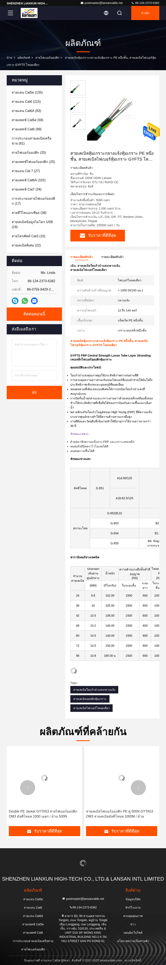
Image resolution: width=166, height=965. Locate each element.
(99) (26, 129)
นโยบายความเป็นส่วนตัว (133, 941)
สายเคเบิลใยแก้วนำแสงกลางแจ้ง (94, 689)
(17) (33, 201)
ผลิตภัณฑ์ (24, 57)
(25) (29, 152)
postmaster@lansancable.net (101, 3)
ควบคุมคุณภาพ (133, 916)
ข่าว (133, 924)
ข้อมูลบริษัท (133, 899)
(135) (27, 92)
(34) (26, 189)
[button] (27, 787)
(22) (26, 245)
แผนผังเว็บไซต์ (133, 932)
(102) (29, 180)
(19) (32, 224)
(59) (27, 120)
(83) (26, 111)
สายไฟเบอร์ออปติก (47, 57)
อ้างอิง (145, 13)
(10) (28, 236)
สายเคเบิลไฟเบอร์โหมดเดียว (91, 708)
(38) (29, 213)
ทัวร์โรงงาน (133, 907)
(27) (26, 171)
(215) (26, 101)
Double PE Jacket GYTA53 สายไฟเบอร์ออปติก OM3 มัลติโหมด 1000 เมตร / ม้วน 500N (43, 814)
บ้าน (9, 57)
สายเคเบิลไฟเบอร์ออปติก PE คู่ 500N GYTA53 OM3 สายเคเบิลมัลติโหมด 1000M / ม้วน (119, 814)
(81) (31, 141)
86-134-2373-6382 (145, 3)
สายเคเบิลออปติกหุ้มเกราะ (90, 699)
